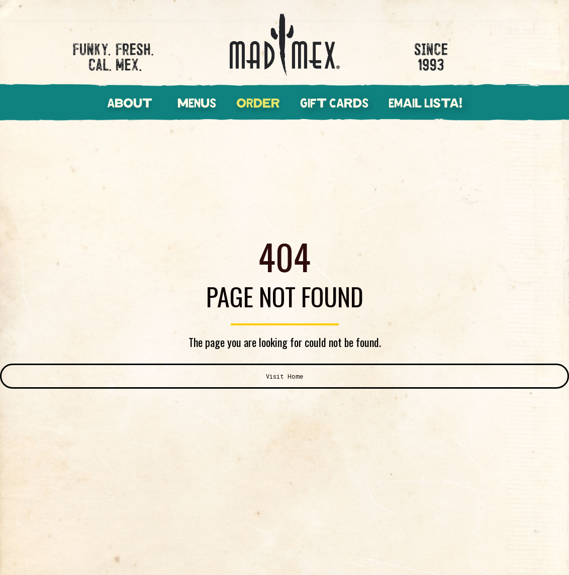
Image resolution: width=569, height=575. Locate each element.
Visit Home (284, 376)
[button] (139, 98)
